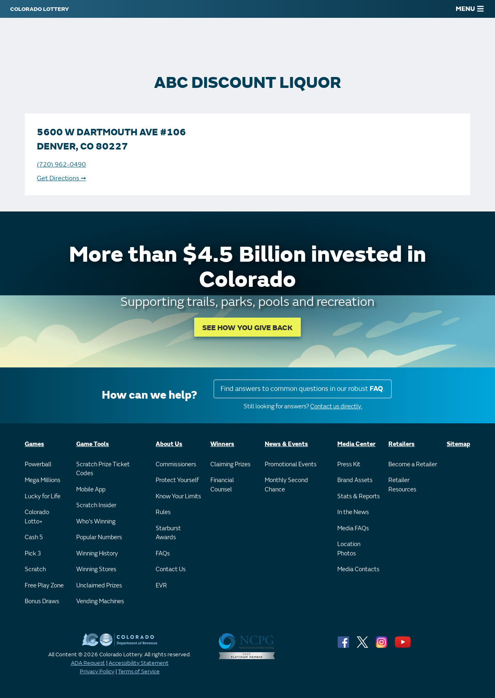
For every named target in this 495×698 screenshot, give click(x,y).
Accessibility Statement (139, 663)
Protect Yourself (177, 480)
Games (34, 444)
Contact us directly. (336, 406)
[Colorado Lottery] (39, 9)
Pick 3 (33, 553)
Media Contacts (358, 569)
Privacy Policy (97, 671)
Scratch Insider (96, 505)
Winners (222, 444)
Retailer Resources (402, 484)
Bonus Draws (42, 601)
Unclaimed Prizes (99, 585)
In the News (353, 512)
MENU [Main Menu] (470, 9)
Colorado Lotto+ (37, 516)
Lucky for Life (42, 496)
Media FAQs (353, 528)
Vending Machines (100, 601)
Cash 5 (34, 537)
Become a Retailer (412, 464)
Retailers (401, 444)
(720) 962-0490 (61, 164)
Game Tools (92, 444)
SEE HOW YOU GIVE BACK (247, 328)
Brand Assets (355, 480)
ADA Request (88, 663)
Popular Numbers (99, 537)
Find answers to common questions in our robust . (303, 388)
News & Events (286, 444)
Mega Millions (42, 480)
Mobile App (90, 489)
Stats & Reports (358, 496)
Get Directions (61, 178)
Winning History (97, 553)
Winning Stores (96, 569)
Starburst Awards (168, 533)
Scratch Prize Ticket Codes (103, 469)
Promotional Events (291, 464)
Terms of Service (139, 671)
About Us (169, 444)
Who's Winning (96, 521)
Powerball (38, 464)
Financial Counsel (222, 484)
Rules (163, 512)
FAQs (163, 553)
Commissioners (176, 464)
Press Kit (348, 464)
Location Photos (348, 548)
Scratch (35, 569)
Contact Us (171, 569)
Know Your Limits (178, 496)
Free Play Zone (44, 585)
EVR (161, 585)
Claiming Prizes (230, 464)
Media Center (356, 444)
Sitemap (458, 444)
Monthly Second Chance (286, 484)
